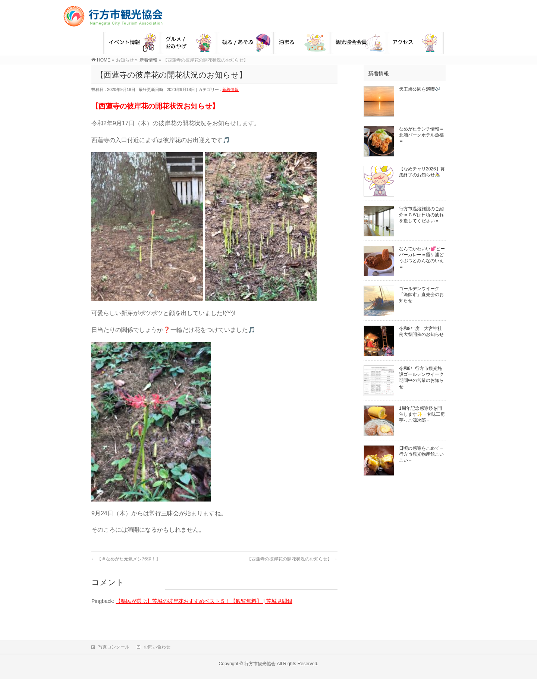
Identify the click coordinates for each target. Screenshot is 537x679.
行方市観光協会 (260, 663)
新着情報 (230, 89)
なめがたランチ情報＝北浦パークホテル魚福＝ (421, 135)
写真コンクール (113, 647)
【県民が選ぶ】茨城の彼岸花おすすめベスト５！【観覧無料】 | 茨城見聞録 (204, 601)
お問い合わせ (157, 647)
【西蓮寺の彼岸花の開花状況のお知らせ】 (292, 559)
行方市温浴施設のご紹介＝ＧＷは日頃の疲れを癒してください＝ (421, 214)
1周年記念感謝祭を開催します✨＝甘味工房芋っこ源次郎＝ (422, 414)
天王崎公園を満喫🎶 (419, 89)
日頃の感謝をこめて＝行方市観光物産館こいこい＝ (421, 454)
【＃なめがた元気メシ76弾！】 (125, 559)
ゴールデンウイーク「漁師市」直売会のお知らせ (421, 294)
